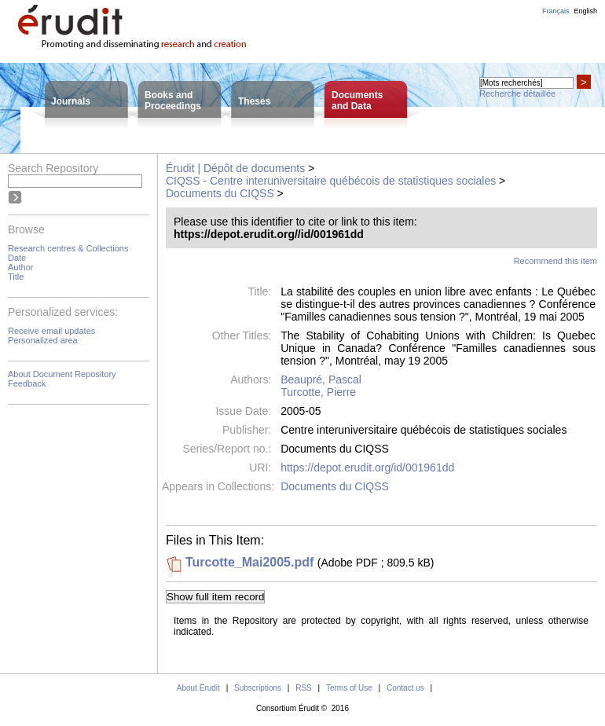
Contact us (405, 688)
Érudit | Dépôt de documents (235, 168)
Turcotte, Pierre (318, 392)
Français (556, 11)
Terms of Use (349, 688)
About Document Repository (62, 374)
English (585, 11)
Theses (254, 101)
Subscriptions (257, 688)
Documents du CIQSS (220, 193)
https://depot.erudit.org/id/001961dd (367, 467)
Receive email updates (51, 331)
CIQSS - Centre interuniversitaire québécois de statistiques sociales (331, 180)
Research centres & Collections (68, 248)
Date (17, 257)
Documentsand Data (357, 101)
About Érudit (198, 688)
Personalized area (43, 340)
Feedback (27, 383)
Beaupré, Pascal (320, 379)
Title (16, 276)
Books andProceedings (173, 101)
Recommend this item (555, 261)
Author (20, 267)
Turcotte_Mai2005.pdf (249, 562)
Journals (70, 101)
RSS (303, 688)
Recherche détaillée (517, 93)
